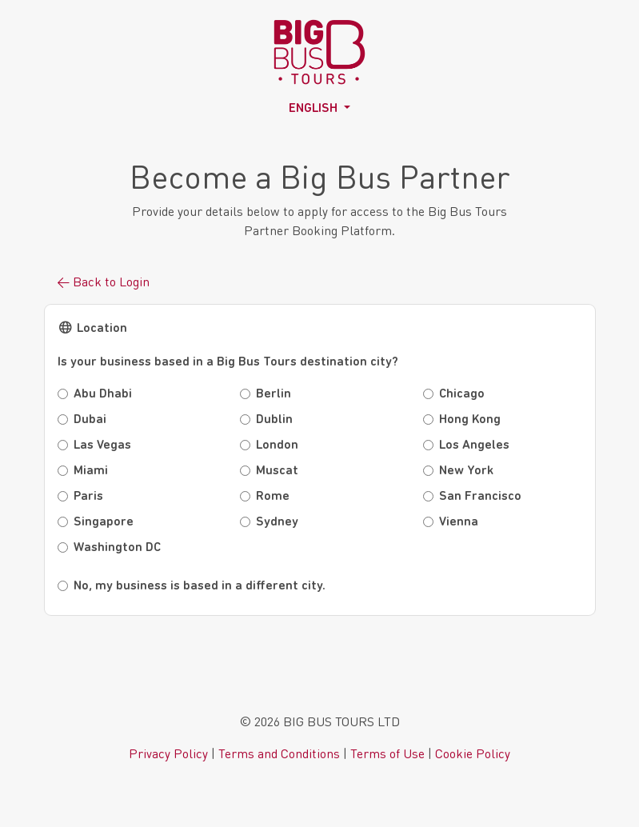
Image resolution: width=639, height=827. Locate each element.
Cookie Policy (472, 753)
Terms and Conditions (279, 753)
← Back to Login (103, 281)
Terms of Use (387, 753)
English (315, 108)
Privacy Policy (168, 753)
